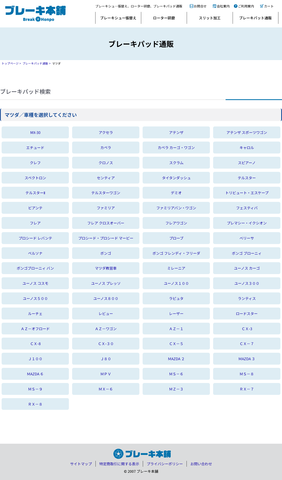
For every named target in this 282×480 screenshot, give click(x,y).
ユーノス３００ (246, 283)
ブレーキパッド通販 (35, 63)
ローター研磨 (164, 17)
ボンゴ (105, 253)
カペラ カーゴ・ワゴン (176, 147)
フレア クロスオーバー (105, 222)
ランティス (247, 298)
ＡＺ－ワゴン (106, 328)
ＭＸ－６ (105, 388)
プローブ (176, 238)
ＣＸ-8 (35, 343)
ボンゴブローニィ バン (35, 268)
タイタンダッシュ (176, 177)
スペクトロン (35, 177)
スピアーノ (247, 162)
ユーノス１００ (176, 283)
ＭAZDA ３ (246, 358)
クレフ (35, 162)
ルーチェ (35, 313)
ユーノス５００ (35, 298)
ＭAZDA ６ (35, 373)
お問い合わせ (201, 463)
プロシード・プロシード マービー (105, 238)
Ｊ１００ (35, 358)
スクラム (176, 162)
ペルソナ (35, 253)
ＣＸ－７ (246, 343)
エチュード (35, 147)
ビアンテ (35, 207)
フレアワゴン (176, 222)
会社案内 (223, 6)
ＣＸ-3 (247, 328)
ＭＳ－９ (35, 388)
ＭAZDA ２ (176, 358)
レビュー (105, 313)
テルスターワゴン (105, 192)
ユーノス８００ (105, 298)
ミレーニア (176, 268)
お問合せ (200, 6)
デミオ (176, 192)
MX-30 (35, 132)
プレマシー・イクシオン (247, 222)
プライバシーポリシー (165, 463)
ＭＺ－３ (176, 388)
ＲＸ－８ (35, 404)
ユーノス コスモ (35, 283)
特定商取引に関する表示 (119, 463)
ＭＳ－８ (246, 373)
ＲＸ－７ (246, 388)
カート (269, 6)
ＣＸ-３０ (106, 343)
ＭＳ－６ (176, 373)
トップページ (10, 63)
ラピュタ (176, 298)
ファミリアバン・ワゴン (176, 207)
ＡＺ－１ (176, 328)
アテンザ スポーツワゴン (246, 132)
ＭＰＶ (105, 373)
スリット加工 (210, 17)
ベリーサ (246, 238)
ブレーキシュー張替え (118, 17)
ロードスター (247, 313)
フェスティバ (247, 207)
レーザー (176, 313)
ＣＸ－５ (176, 343)
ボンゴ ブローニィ (247, 253)
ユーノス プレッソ (106, 283)
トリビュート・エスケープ (247, 192)
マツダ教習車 (106, 268)
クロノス (105, 162)
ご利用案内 (246, 6)
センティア (106, 177)
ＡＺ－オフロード (35, 328)
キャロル (246, 147)
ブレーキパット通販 (255, 17)
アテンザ (176, 132)
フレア (35, 222)
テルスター (247, 177)
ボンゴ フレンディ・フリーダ (176, 253)
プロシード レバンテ (35, 238)
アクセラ (106, 132)
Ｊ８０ (105, 358)
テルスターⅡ (35, 192)
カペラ (105, 147)
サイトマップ (81, 463)
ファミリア (106, 207)
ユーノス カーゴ (247, 268)
